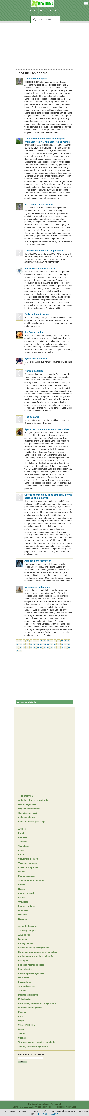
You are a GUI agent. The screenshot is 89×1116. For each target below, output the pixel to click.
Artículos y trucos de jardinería (33, 800)
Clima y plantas (25, 943)
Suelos (21, 1033)
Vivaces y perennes (27, 863)
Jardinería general (27, 986)
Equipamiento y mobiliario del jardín (35, 956)
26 (48, 644)
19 (24, 644)
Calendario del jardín (28, 813)
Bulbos (21, 872)
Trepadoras (23, 846)
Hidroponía (23, 978)
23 (38, 644)
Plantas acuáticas (26, 876)
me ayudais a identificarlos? (39, 268)
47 (65, 647)
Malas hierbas (25, 999)
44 (55, 647)
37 (31, 647)
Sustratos (23, 1038)
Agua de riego (25, 935)
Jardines (22, 990)
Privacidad (56, 1104)
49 (17, 651)
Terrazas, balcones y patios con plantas (37, 1042)
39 (38, 647)
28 (55, 644)
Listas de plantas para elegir (31, 821)
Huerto (21, 889)
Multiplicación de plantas (30, 1008)
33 (17, 647)
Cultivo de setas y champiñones (33, 948)
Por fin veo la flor (33, 332)
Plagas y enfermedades (29, 809)
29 (58, 644)
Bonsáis (22, 897)
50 (20, 651)
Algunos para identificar (37, 561)
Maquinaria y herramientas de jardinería (37, 1003)
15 (65, 641)
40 (41, 647)
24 (41, 644)
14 (62, 641)
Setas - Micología (26, 1025)
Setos (21, 1029)
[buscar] (45, 19)
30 (62, 644)
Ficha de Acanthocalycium (38, 204)
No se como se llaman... (37, 587)
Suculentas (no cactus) (29, 859)
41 (45, 647)
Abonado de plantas (27, 926)
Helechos (22, 915)
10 (48, 641)
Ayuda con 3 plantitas (36, 358)
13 (58, 641)
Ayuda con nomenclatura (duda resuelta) (46, 429)
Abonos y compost (27, 930)
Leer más (42, 1114)
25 (45, 644)
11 (51, 641)
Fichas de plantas (26, 817)
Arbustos (22, 842)
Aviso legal (43, 1104)
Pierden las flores (33, 371)
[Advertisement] (44, 45)
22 (34, 644)
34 (20, 647)
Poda (20, 1016)
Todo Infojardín (25, 796)
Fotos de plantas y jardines (31, 973)
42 (48, 647)
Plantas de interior (27, 893)
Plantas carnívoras (27, 906)
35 (24, 647)
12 (55, 641)
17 (17, 644)
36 (27, 647)
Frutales (22, 833)
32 (69, 644)
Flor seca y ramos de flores (31, 965)
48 (69, 647)
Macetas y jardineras (28, 995)
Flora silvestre (25, 969)
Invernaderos (24, 982)
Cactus (21, 854)
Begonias (22, 919)
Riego (21, 1020)
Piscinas (22, 1012)
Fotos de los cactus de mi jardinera (43, 250)
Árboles (22, 829)
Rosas (21, 850)
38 (34, 647)
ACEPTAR (54, 1114)
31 (65, 644)
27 (51, 644)
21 (31, 644)
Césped (22, 885)
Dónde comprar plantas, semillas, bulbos (37, 952)
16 (69, 641)
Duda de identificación (36, 314)
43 (51, 647)
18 (20, 644)
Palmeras (22, 837)
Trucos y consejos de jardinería (33, 1046)
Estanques (23, 960)
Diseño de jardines (27, 804)
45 (58, 647)
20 (27, 644)
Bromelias (23, 910)
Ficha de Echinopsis (35, 78)
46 (62, 647)
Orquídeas (23, 902)
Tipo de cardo (31, 417)
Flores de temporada (28, 867)
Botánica (22, 939)
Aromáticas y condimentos (31, 880)
